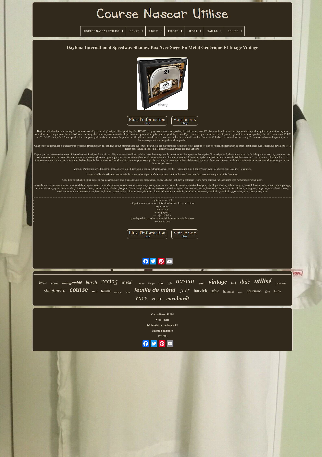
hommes (228, 291)
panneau (281, 283)
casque (140, 283)
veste (156, 298)
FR (165, 336)
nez (94, 291)
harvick (200, 290)
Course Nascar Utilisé (162, 314)
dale (245, 281)
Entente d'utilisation (162, 330)
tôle (267, 291)
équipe (151, 283)
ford (233, 283)
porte (240, 292)
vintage (218, 281)
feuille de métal (154, 290)
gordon (117, 292)
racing (109, 281)
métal (127, 282)
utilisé (263, 281)
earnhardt (177, 298)
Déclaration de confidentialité (162, 325)
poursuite (254, 291)
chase (54, 283)
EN (160, 336)
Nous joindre (162, 319)
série (215, 291)
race (141, 297)
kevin (43, 283)
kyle (170, 283)
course (79, 289)
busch (91, 282)
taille (277, 291)
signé (127, 292)
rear (202, 283)
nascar (185, 281)
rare (161, 283)
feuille (105, 291)
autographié (72, 283)
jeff (184, 291)
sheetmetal (55, 290)
